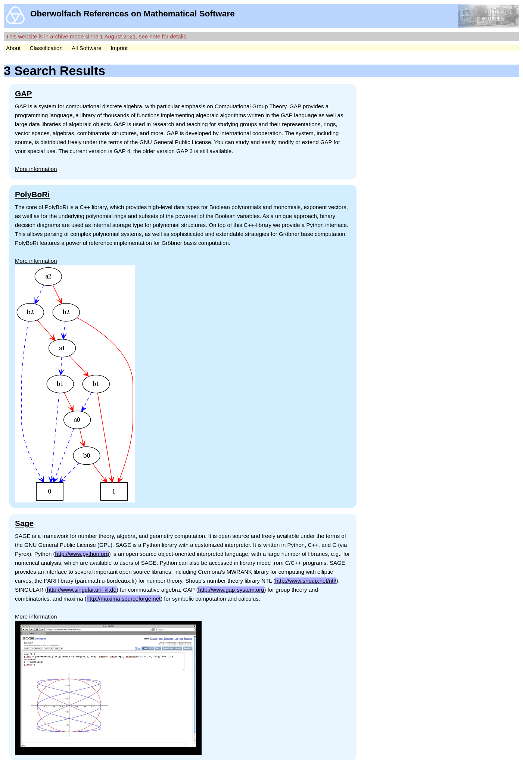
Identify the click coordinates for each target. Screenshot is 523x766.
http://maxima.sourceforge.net (124, 598)
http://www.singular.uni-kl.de (81, 589)
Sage (24, 523)
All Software (87, 48)
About (13, 48)
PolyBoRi (32, 194)
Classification (45, 48)
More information (36, 169)
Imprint (119, 48)
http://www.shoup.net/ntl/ (305, 580)
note (154, 36)
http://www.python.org (82, 554)
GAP (23, 93)
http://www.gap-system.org (231, 589)
